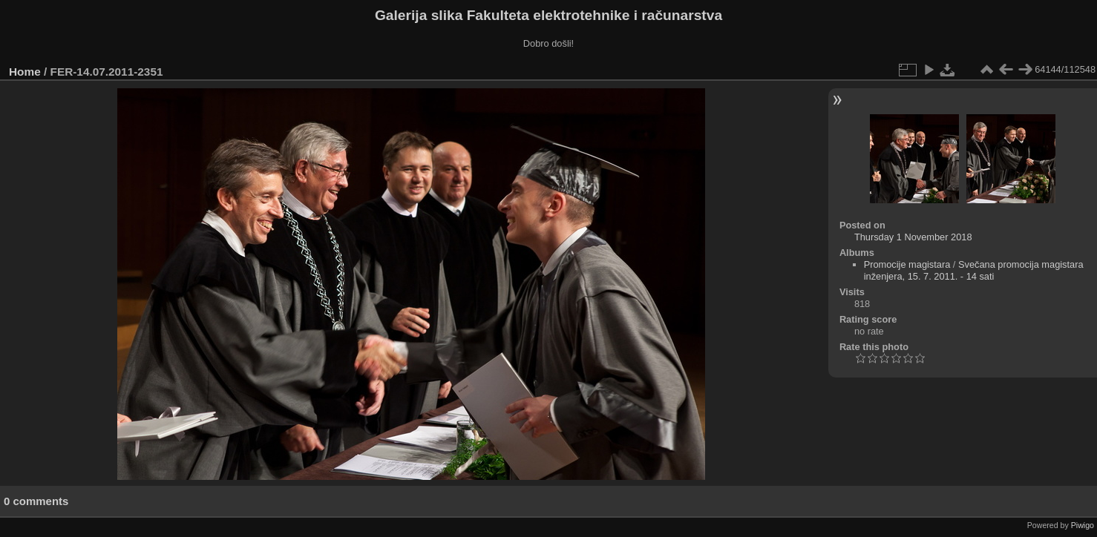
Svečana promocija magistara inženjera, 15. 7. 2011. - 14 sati (974, 270)
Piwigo (1082, 525)
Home (25, 71)
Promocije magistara (907, 264)
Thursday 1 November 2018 (913, 237)
